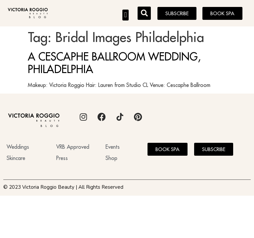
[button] (125, 15)
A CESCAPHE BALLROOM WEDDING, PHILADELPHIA (114, 63)
